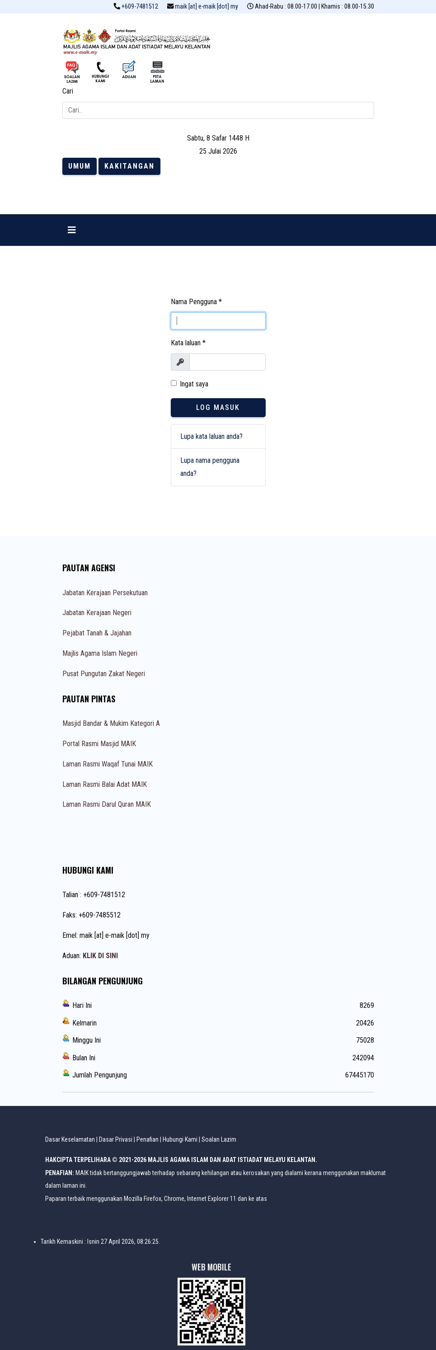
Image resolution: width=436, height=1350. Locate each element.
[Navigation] (72, 230)
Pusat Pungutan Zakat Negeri (103, 673)
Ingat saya (194, 384)
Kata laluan (188, 343)
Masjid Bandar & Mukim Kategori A (111, 723)
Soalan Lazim (219, 1139)
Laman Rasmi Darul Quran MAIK (106, 804)
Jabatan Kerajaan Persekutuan (105, 592)
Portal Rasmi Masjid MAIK (99, 743)
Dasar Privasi (115, 1139)
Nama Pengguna (196, 301)
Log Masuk (218, 407)
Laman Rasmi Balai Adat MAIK (104, 784)
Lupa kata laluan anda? (211, 436)
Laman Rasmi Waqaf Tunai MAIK (107, 764)
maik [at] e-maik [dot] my (206, 6)
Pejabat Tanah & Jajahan (96, 633)
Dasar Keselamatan (70, 1139)
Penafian (147, 1139)
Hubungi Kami (180, 1139)
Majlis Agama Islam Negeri (99, 653)
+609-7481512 (140, 6)
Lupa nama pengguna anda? (209, 467)
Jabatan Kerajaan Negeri (96, 612)
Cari (67, 91)
